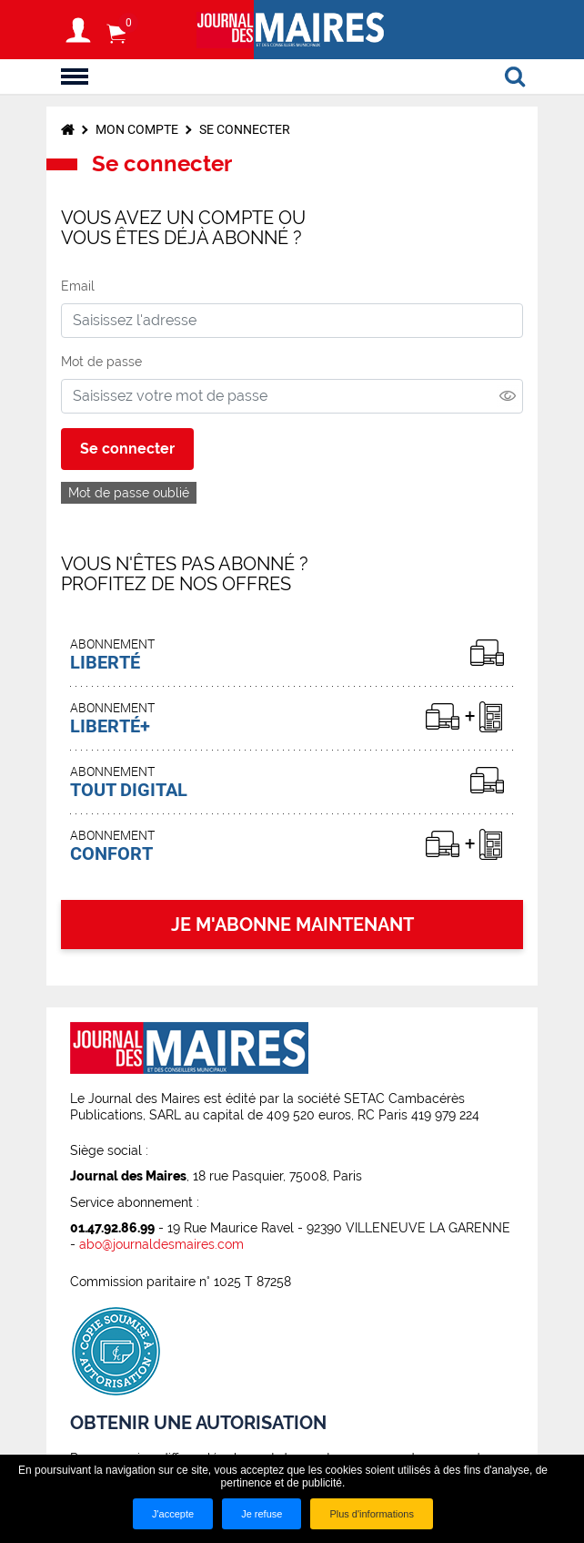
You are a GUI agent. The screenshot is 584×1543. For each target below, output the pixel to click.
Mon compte (137, 129)
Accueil (68, 129)
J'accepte (173, 1513)
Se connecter (244, 129)
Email (78, 286)
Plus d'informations (371, 1513)
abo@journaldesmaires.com (161, 1244)
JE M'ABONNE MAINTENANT (292, 924)
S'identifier (78, 30)
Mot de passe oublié (128, 492)
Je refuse (261, 1513)
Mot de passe (101, 361)
